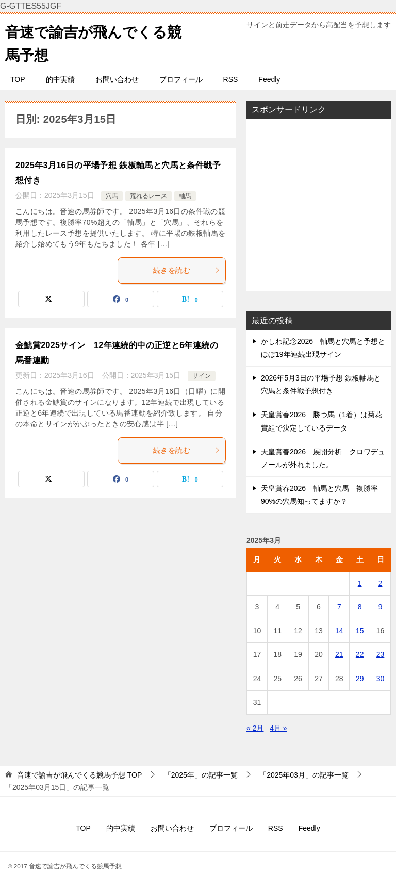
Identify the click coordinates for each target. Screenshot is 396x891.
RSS (230, 79)
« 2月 (254, 728)
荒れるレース (148, 196)
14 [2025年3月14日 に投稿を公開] (339, 630)
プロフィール (181, 79)
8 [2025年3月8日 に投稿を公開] (360, 607)
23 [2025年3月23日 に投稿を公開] (380, 654)
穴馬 (112, 196)
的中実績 (60, 79)
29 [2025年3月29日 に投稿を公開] (360, 678)
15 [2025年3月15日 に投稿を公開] (360, 630)
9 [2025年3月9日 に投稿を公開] (380, 607)
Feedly (269, 79)
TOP (17, 79)
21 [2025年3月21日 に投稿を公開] (339, 654)
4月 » (278, 728)
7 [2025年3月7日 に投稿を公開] (339, 607)
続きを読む (186, 270)
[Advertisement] (319, 204)
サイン (201, 376)
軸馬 (185, 196)
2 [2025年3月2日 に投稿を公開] (380, 583)
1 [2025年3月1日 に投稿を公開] (360, 583)
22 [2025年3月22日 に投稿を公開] (360, 654)
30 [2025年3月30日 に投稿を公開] (380, 678)
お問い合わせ (117, 79)
